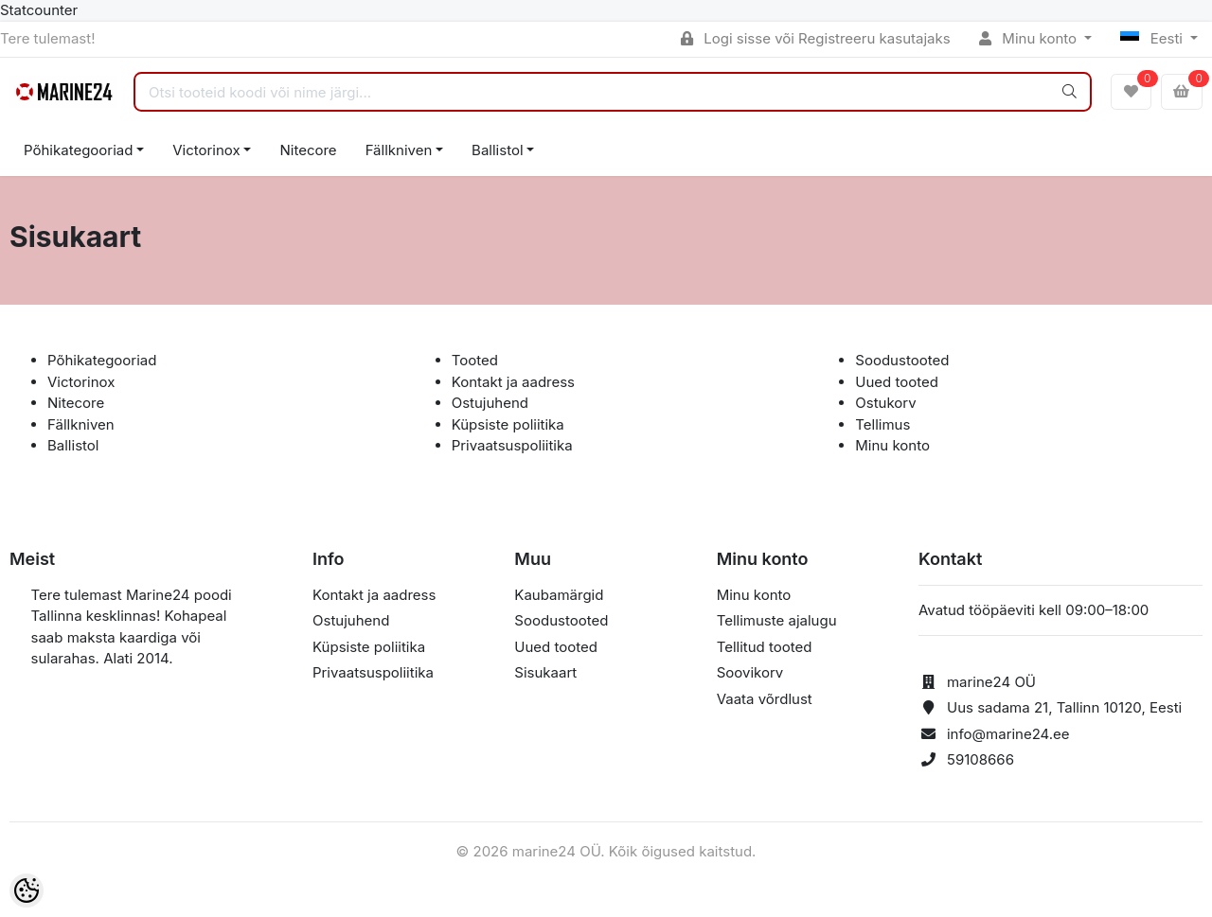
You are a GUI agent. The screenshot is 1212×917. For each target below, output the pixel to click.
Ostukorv (885, 403)
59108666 (980, 759)
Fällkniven (399, 150)
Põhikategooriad (78, 150)
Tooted (475, 360)
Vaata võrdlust (764, 699)
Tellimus (882, 424)
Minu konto (1030, 38)
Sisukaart (545, 672)
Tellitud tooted (764, 647)
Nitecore (307, 150)
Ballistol (497, 150)
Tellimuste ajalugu (777, 620)
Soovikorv (750, 672)
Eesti (1153, 38)
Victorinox (206, 150)
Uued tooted (896, 382)
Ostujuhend (490, 403)
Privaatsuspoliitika (512, 445)
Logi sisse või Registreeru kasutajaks (816, 38)
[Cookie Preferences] (26, 890)
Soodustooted (902, 360)
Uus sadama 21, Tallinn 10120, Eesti (1064, 707)
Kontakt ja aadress (513, 382)
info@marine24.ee (1008, 734)
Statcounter (39, 10)
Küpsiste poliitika (508, 424)
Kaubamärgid (558, 595)
